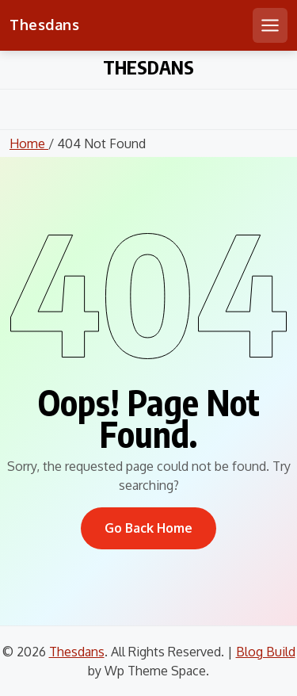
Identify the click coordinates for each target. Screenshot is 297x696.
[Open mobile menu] (270, 25)
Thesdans (44, 24)
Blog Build (265, 652)
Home (29, 143)
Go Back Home (148, 528)
